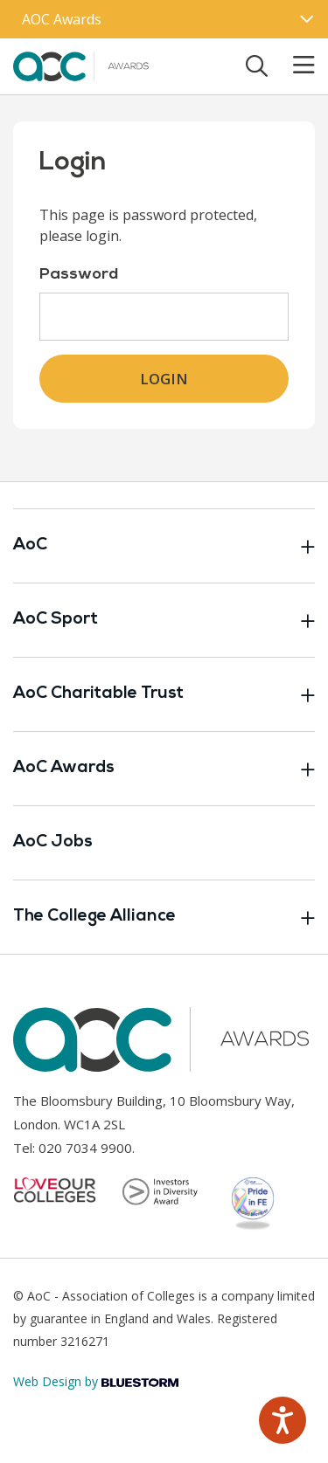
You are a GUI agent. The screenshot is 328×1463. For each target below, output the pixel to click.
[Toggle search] (257, 65)
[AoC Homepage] (82, 64)
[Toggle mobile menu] (293, 65)
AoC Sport (164, 620)
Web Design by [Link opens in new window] (95, 1381)
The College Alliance (164, 917)
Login (164, 379)
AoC (164, 546)
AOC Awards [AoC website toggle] (61, 19)
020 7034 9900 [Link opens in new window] (85, 1147)
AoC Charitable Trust (164, 694)
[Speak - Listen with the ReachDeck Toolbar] (282, 1420)
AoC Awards (164, 768)
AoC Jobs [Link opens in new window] (53, 842)
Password (78, 274)
